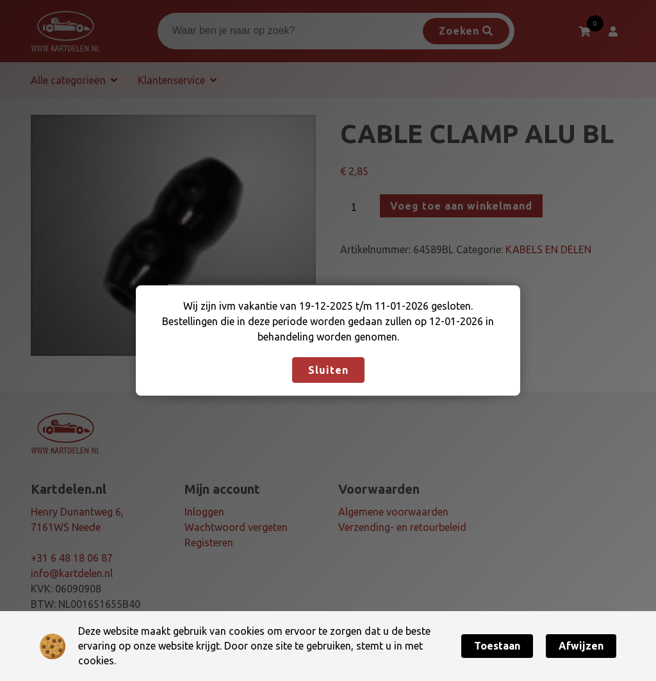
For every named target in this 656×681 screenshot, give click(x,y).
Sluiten (328, 370)
